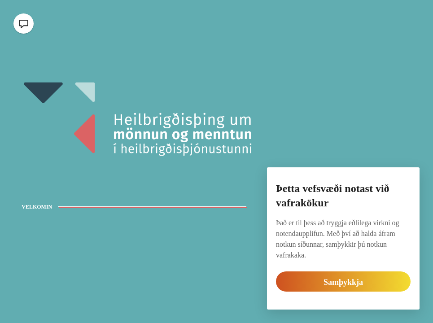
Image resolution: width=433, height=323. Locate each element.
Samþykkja (343, 282)
